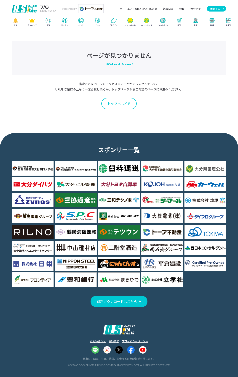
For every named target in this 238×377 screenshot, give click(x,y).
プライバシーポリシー (135, 341)
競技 (181, 9)
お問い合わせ (98, 341)
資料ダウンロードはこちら (117, 301)
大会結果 (195, 9)
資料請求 (114, 341)
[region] (119, 23)
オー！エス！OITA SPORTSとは (138, 9)
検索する (215, 9)
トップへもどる (119, 103)
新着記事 (168, 9)
